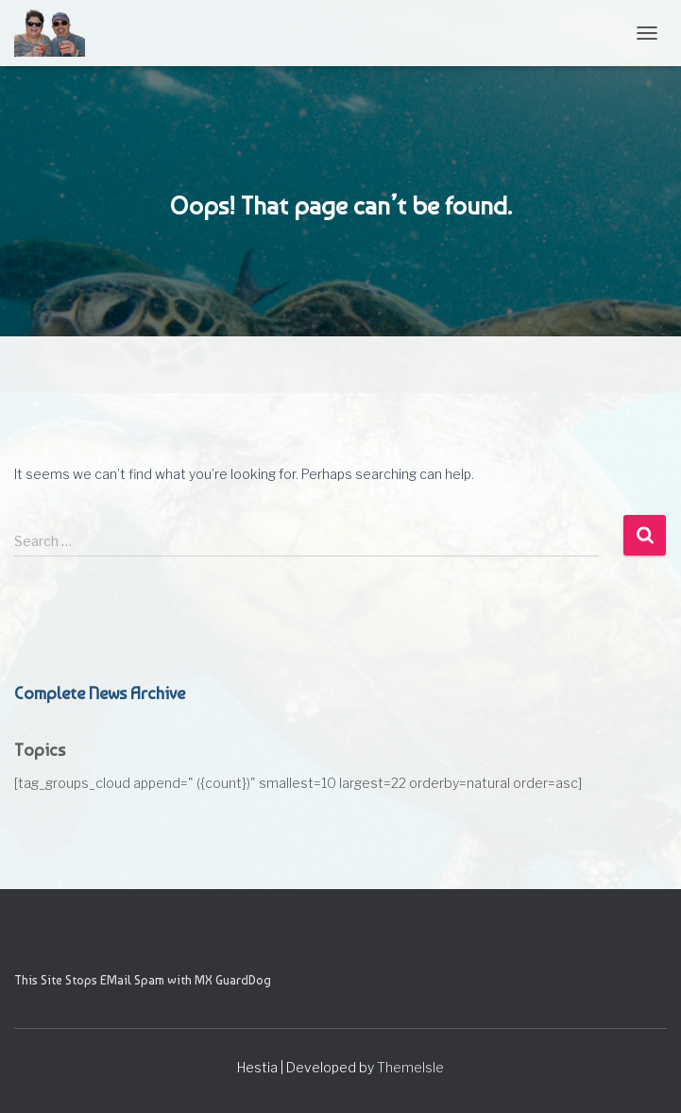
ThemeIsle (410, 1067)
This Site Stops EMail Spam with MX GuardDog (142, 979)
